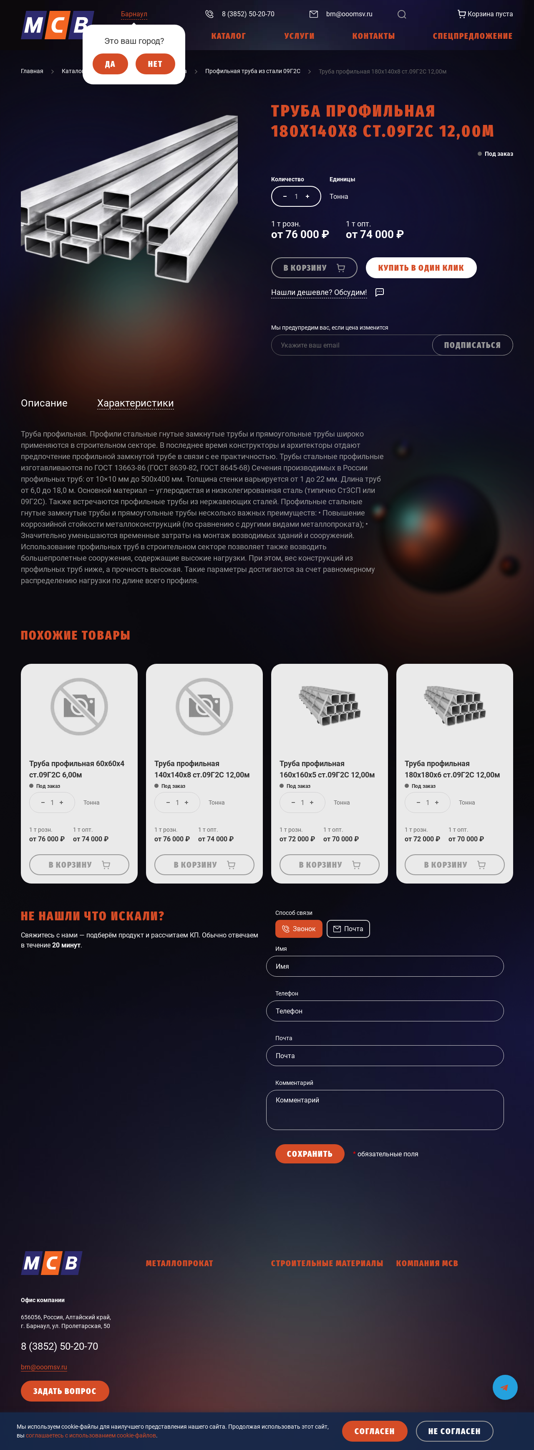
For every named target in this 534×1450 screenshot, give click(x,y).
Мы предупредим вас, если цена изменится (329, 327)
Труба (154, 1329)
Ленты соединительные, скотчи (314, 1367)
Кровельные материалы (304, 1353)
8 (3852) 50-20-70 (59, 1346)
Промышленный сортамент (183, 1373)
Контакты (410, 1344)
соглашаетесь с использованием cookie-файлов (91, 1435)
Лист (152, 1315)
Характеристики (135, 403)
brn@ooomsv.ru (44, 1367)
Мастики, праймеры (298, 1382)
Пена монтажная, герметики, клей (318, 1411)
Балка (154, 1300)
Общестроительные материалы (314, 1397)
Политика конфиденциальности (440, 1359)
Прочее (156, 1388)
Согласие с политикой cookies (437, 1402)
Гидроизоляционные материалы (315, 1285)
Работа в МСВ (415, 1329)
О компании (412, 1285)
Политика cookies (420, 1373)
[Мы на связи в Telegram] (505, 1382)
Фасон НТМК (163, 1359)
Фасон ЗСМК (163, 1344)
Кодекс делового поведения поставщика (452, 1388)
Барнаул (134, 14)
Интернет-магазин (421, 1315)
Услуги (405, 1300)
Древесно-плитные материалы (313, 1323)
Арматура (159, 1285)
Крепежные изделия (299, 1338)
